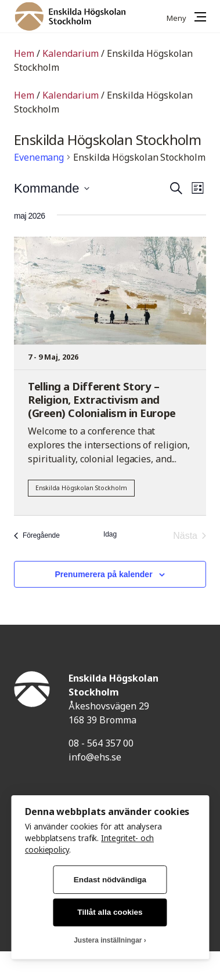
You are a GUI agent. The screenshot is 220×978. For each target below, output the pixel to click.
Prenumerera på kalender (104, 574)
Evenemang (39, 157)
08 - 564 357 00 (101, 743)
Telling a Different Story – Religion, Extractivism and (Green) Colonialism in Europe (102, 399)
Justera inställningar (108, 940)
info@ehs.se (94, 757)
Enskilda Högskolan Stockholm (81, 488)
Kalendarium (70, 53)
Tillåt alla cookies (109, 912)
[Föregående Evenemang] (37, 536)
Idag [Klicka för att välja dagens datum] (110, 534)
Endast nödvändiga (110, 879)
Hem (24, 53)
